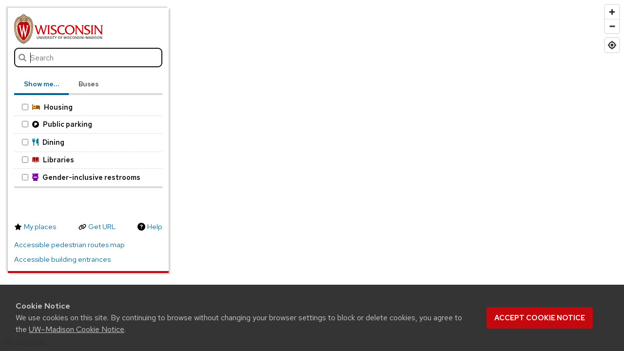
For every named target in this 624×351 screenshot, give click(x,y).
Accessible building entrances (62, 259)
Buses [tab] (88, 83)
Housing (47, 107)
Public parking (57, 124)
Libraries (48, 159)
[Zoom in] (612, 12)
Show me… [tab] (41, 83)
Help (154, 227)
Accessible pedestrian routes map (69, 245)
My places (40, 227)
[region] (312, 175)
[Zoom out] (612, 26)
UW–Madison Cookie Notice (76, 329)
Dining (43, 142)
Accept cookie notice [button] (539, 318)
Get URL (102, 227)
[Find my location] (612, 45)
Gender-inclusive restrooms (81, 177)
